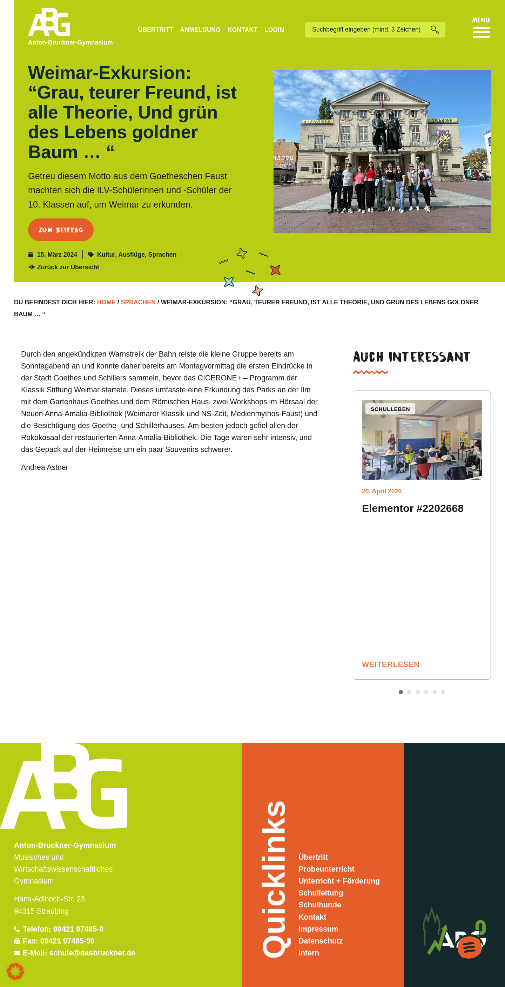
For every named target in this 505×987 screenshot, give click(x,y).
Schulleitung (320, 893)
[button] (401, 692)
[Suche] (438, 30)
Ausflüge (131, 254)
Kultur (106, 254)
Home (106, 302)
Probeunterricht (326, 869)
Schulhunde (319, 905)
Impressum (318, 929)
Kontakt (242, 29)
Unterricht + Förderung (339, 881)
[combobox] (368, 30)
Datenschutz (320, 941)
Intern (308, 953)
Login (274, 29)
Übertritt (155, 29)
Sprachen (162, 254)
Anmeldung (200, 29)
